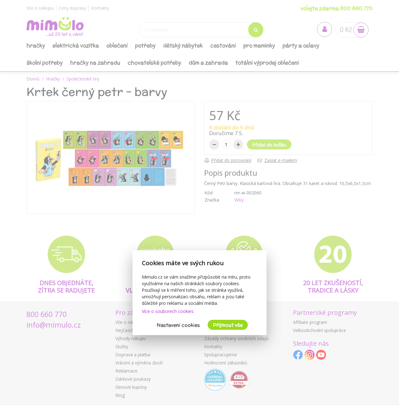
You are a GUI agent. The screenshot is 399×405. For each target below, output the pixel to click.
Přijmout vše (228, 325)
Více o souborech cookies (168, 311)
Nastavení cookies (178, 325)
